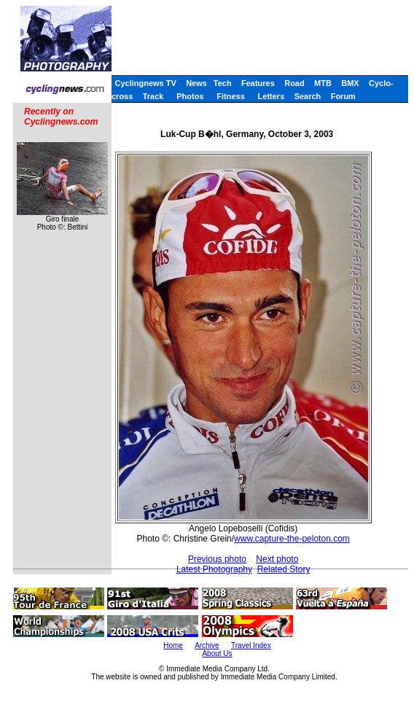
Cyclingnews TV (145, 83)
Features (258, 83)
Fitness (230, 96)
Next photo (277, 559)
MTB (323, 83)
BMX (350, 83)
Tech (223, 83)
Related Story (283, 569)
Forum (343, 96)
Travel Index (251, 645)
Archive (207, 645)
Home (173, 645)
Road (294, 83)
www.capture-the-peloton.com (292, 539)
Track (153, 96)
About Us (217, 653)
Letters (271, 96)
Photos (189, 96)
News (196, 83)
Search (307, 96)
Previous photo (217, 559)
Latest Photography (214, 569)
